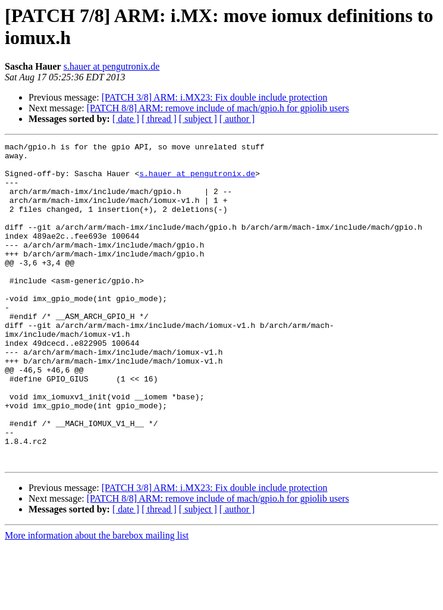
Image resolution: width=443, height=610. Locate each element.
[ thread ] (159, 119)
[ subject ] (198, 119)
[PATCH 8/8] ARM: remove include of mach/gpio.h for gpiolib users (218, 108)
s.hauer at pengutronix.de (112, 66)
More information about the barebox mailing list (96, 600)
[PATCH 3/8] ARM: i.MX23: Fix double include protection (215, 97)
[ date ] (125, 119)
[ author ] (237, 119)
